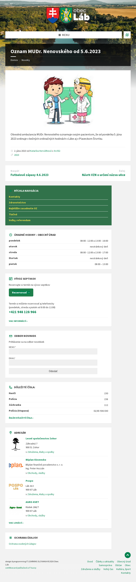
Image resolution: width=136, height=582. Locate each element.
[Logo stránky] (68, 24)
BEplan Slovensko (36, 459)
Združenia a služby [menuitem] (90, 569)
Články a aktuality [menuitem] (105, 561)
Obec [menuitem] (128, 565)
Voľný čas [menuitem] (108, 569)
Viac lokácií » (16, 522)
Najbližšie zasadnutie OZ (23, 208)
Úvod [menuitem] (90, 561)
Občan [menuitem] (118, 565)
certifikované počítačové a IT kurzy (20, 567)
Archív (57, 150)
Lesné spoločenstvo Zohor (41, 438)
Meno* (53, 350)
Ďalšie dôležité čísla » (21, 417)
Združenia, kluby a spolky (40, 451)
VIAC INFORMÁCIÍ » (18, 321)
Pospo (29, 480)
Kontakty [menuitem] (126, 572)
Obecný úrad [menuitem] (124, 561)
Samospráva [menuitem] (105, 565)
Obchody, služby (36, 473)
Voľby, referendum (19, 220)
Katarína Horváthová (41, 150)
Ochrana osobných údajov (22, 543)
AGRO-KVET (32, 502)
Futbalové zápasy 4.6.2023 (30, 175)
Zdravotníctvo (17, 202)
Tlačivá (13, 214)
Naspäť (15, 170)
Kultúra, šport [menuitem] (123, 569)
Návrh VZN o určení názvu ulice (103, 175)
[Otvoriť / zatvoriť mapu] (127, 34)
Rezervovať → (21, 292)
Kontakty (14, 196)
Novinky (26, 60)
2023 (16, 154)
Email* (53, 361)
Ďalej (122, 170)
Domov (14, 60)
